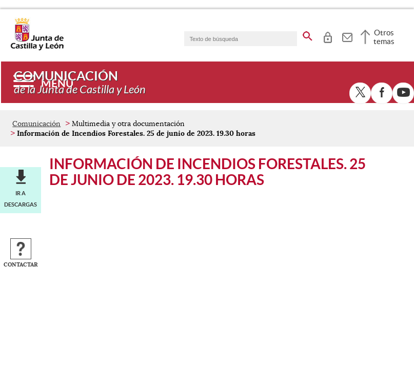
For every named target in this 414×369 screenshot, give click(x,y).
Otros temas (384, 37)
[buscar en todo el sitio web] (307, 34)
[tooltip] (327, 35)
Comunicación (36, 123)
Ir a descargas (20, 199)
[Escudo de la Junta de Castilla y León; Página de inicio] (37, 48)
